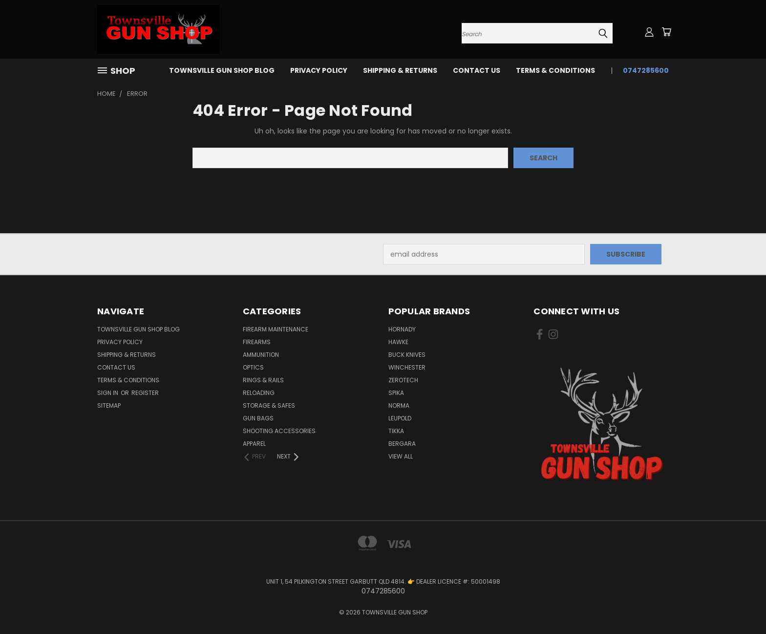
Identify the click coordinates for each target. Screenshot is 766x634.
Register (145, 393)
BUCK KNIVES (407, 354)
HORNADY (402, 329)
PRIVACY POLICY (318, 70)
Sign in (108, 393)
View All (400, 456)
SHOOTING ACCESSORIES (279, 431)
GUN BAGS (258, 418)
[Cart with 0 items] (666, 32)
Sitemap (109, 405)
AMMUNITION (261, 354)
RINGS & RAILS (263, 380)
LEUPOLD (399, 418)
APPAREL (254, 443)
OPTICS (253, 367)
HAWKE (398, 342)
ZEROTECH (403, 380)
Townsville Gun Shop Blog (222, 70)
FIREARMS (257, 342)
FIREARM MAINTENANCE (275, 329)
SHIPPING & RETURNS (400, 70)
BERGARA (402, 443)
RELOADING (259, 393)
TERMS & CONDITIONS (555, 70)
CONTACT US (476, 70)
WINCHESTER (407, 367)
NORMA (398, 405)
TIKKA (396, 431)
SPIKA (396, 393)
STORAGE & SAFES (269, 405)
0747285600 (646, 70)
